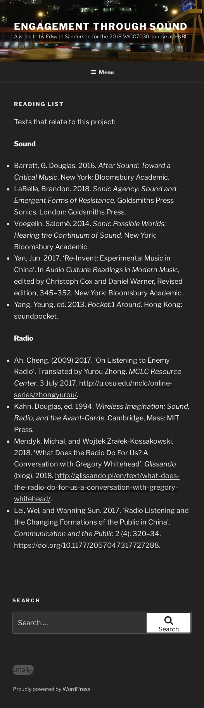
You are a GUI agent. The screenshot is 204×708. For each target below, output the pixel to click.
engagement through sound (101, 26)
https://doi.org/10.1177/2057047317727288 (86, 545)
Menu (102, 72)
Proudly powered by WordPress (51, 689)
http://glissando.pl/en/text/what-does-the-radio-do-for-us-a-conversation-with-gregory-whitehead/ (97, 487)
